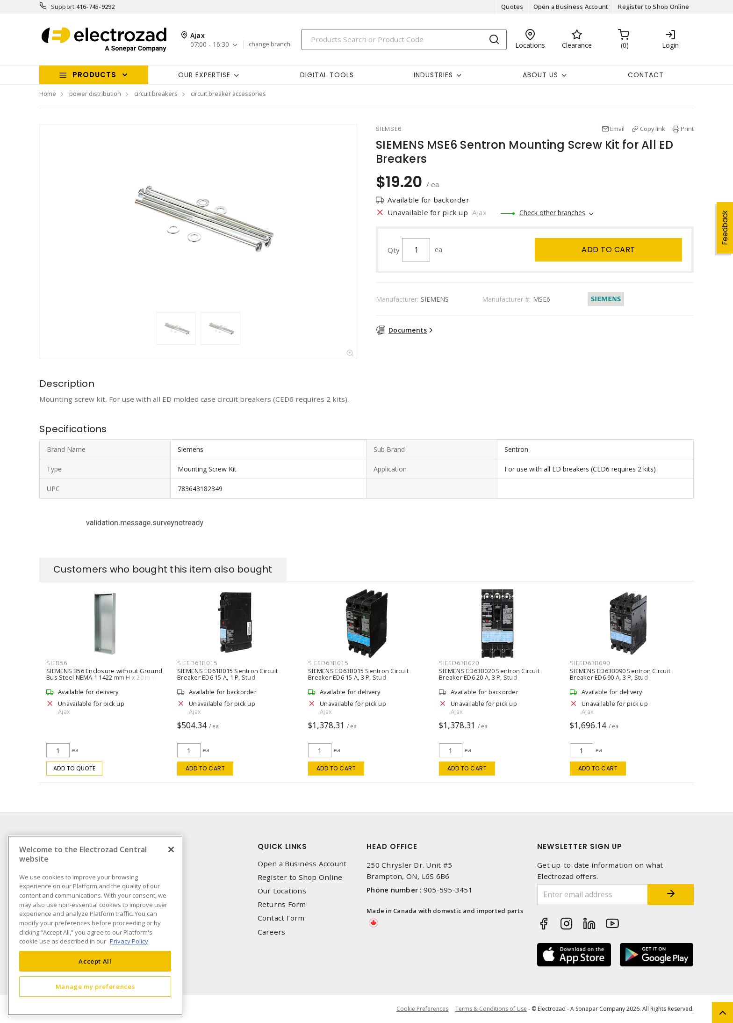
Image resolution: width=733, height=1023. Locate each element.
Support (63, 6)
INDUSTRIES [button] (433, 75)
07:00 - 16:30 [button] (209, 45)
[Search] (404, 39)
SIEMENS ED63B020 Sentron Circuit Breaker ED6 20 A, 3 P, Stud (489, 674)
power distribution (95, 93)
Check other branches (552, 212)
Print (687, 128)
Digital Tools (327, 75)
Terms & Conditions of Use (491, 1009)
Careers (272, 932)
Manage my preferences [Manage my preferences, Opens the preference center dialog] (95, 986)
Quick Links (282, 846)
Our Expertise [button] (204, 75)
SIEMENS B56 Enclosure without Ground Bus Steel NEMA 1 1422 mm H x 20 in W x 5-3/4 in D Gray (104, 677)
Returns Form (282, 904)
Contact (646, 75)
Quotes (512, 6)
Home (47, 93)
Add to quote (74, 768)
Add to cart (608, 249)
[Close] (171, 849)
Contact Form (281, 918)
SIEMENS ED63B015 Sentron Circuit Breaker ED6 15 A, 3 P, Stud (358, 674)
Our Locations (282, 890)
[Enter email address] (592, 894)
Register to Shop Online (653, 6)
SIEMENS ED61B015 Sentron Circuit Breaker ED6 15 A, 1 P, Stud (227, 674)
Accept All (95, 961)
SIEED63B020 (459, 663)
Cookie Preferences (422, 1009)
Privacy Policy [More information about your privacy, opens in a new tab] (129, 941)
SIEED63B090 (590, 663)
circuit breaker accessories (228, 93)
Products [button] (94, 75)
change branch (269, 44)
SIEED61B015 (197, 663)
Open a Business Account (571, 6)
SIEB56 (56, 663)
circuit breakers (156, 93)
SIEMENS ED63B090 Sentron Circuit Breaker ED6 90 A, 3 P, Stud (620, 674)
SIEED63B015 (328, 663)
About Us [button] (540, 75)
